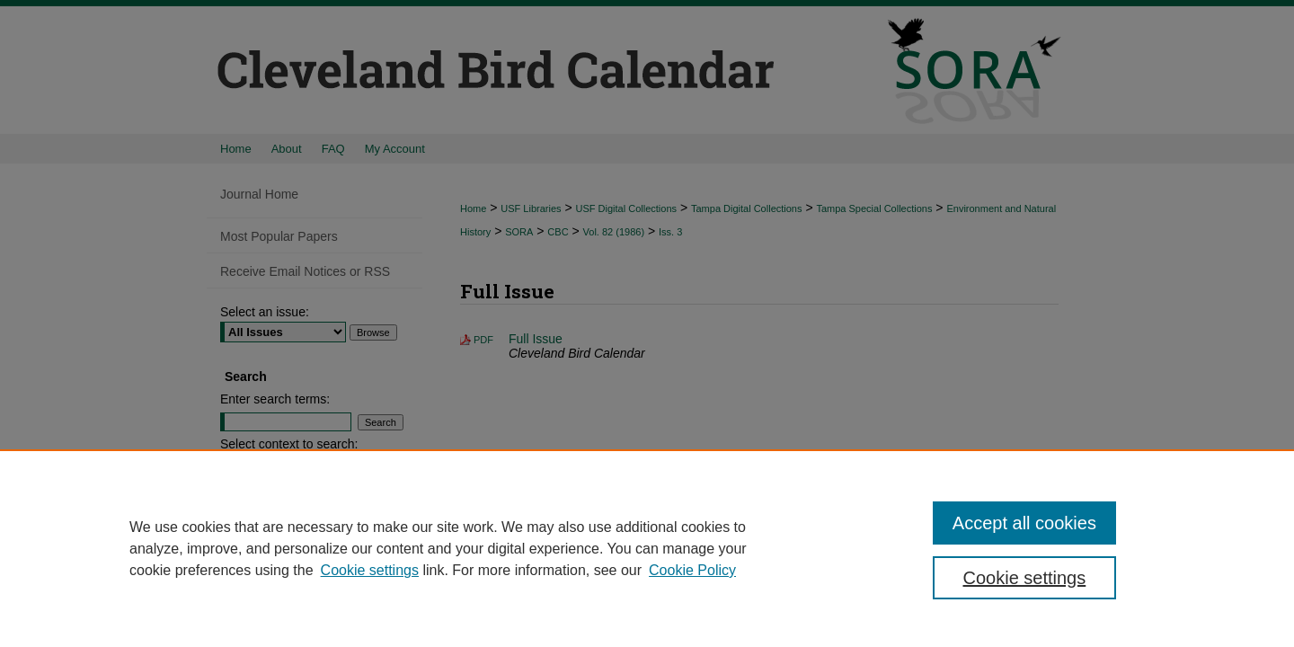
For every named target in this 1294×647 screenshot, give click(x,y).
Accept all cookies (1024, 523)
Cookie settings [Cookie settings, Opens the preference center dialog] (1024, 578)
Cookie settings (370, 570)
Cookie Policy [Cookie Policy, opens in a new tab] (692, 570)
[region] (647, 548)
